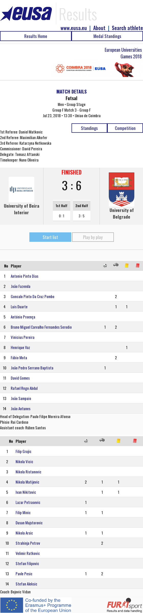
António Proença (23, 316)
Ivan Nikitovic (26, 492)
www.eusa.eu (74, 28)
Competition (125, 128)
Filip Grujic (23, 451)
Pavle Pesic (24, 573)
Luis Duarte (19, 306)
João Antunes (20, 408)
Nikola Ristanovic (28, 471)
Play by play (93, 237)
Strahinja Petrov (28, 543)
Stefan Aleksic (26, 584)
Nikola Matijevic (27, 482)
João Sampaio (21, 398)
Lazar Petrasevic (28, 502)
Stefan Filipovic (27, 563)
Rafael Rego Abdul (24, 388)
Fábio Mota (19, 357)
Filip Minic (23, 512)
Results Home (35, 36)
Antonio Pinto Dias (24, 276)
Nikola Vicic (24, 461)
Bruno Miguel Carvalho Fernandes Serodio (41, 327)
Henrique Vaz (20, 347)
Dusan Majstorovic (29, 522)
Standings (89, 128)
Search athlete (127, 28)
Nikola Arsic (24, 533)
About (99, 28)
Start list (50, 237)
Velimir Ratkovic (28, 553)
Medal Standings (107, 36)
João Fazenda (20, 286)
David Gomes (20, 378)
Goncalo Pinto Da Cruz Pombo (32, 296)
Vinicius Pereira (22, 337)
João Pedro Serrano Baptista (32, 367)
